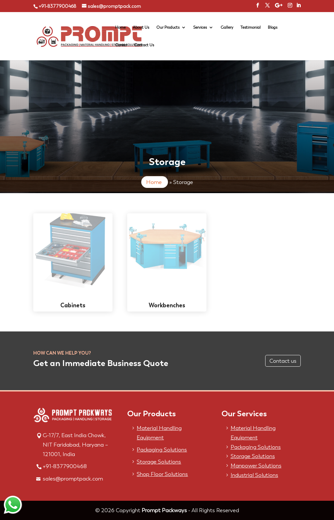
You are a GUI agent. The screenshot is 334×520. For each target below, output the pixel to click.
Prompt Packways (164, 510)
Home (120, 27)
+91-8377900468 (57, 6)
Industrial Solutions (254, 475)
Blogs (272, 27)
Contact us (282, 361)
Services (200, 27)
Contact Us (144, 45)
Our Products (167, 27)
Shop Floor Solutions (162, 474)
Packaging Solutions (162, 449)
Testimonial (250, 27)
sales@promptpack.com (73, 478)
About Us (141, 27)
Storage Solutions (159, 461)
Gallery (226, 27)
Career (121, 45)
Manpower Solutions (256, 465)
